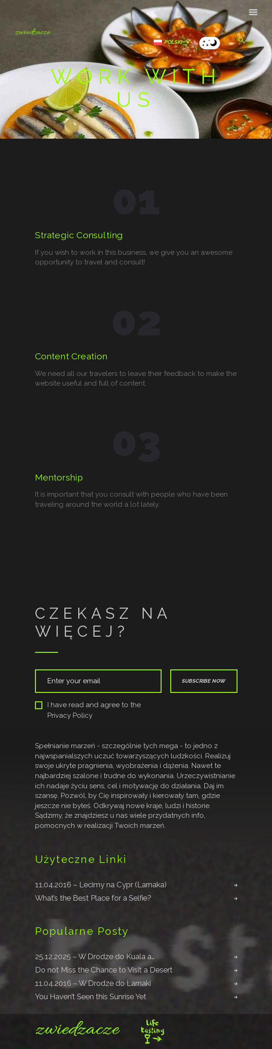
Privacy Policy (70, 715)
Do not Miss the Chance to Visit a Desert (104, 969)
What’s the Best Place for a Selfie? (93, 897)
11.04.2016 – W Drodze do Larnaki (93, 983)
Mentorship (59, 478)
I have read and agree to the (88, 710)
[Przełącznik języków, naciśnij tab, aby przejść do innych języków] (174, 42)
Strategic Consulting (79, 235)
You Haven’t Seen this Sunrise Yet (90, 996)
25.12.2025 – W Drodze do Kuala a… (95, 956)
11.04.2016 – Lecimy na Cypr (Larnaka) (101, 884)
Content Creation (71, 357)
